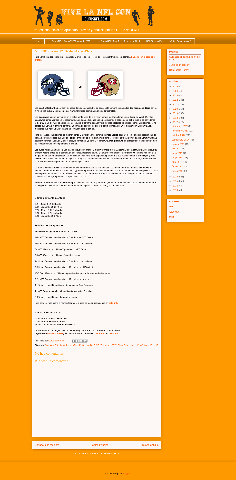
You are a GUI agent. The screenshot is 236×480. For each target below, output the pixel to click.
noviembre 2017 (180, 130)
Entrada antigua (150, 445)
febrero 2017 (179, 166)
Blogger (126, 473)
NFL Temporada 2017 (106, 345)
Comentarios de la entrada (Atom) (103, 453)
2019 (175, 113)
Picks (120, 345)
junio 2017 (177, 153)
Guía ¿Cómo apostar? (180, 41)
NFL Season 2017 (86, 345)
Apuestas (49, 345)
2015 (175, 181)
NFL (75, 345)
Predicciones (130, 345)
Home (38, 41)
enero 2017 (178, 171)
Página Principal (100, 445)
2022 (175, 99)
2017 (175, 122)
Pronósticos (142, 345)
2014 (175, 185)
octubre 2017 (179, 135)
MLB (171, 217)
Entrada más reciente (47, 445)
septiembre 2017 (181, 139)
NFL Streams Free (155, 41)
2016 (175, 176)
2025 (175, 86)
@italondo (113, 333)
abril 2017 (177, 162)
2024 (175, 91)
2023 (175, 95)
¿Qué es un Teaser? (179, 65)
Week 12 (154, 345)
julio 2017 (177, 148)
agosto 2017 (178, 144)
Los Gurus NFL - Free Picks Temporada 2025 (118, 41)
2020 (175, 109)
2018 (175, 118)
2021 (175, 104)
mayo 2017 (178, 157)
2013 (175, 190)
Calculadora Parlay (178, 70)
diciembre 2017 (180, 126)
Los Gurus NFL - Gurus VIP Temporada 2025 (69, 41)
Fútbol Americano (63, 345)
